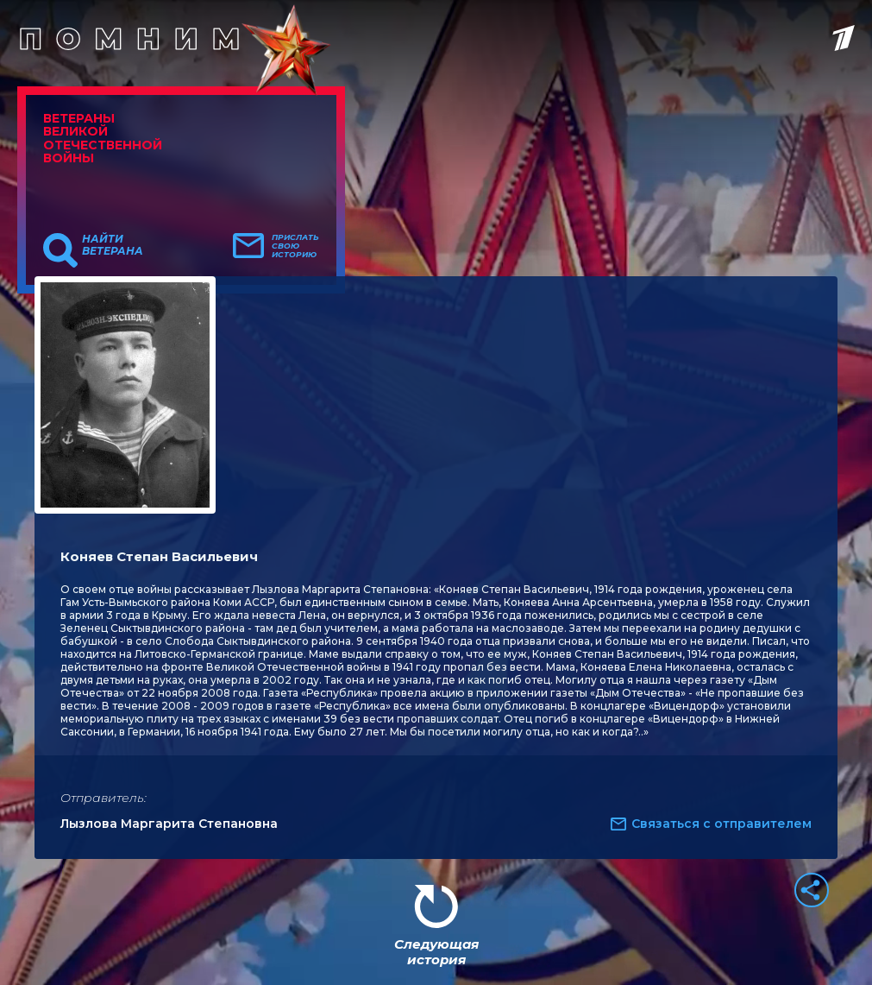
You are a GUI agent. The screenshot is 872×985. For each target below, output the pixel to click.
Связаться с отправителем (721, 823)
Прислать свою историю (295, 246)
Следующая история (436, 952)
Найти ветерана (112, 245)
